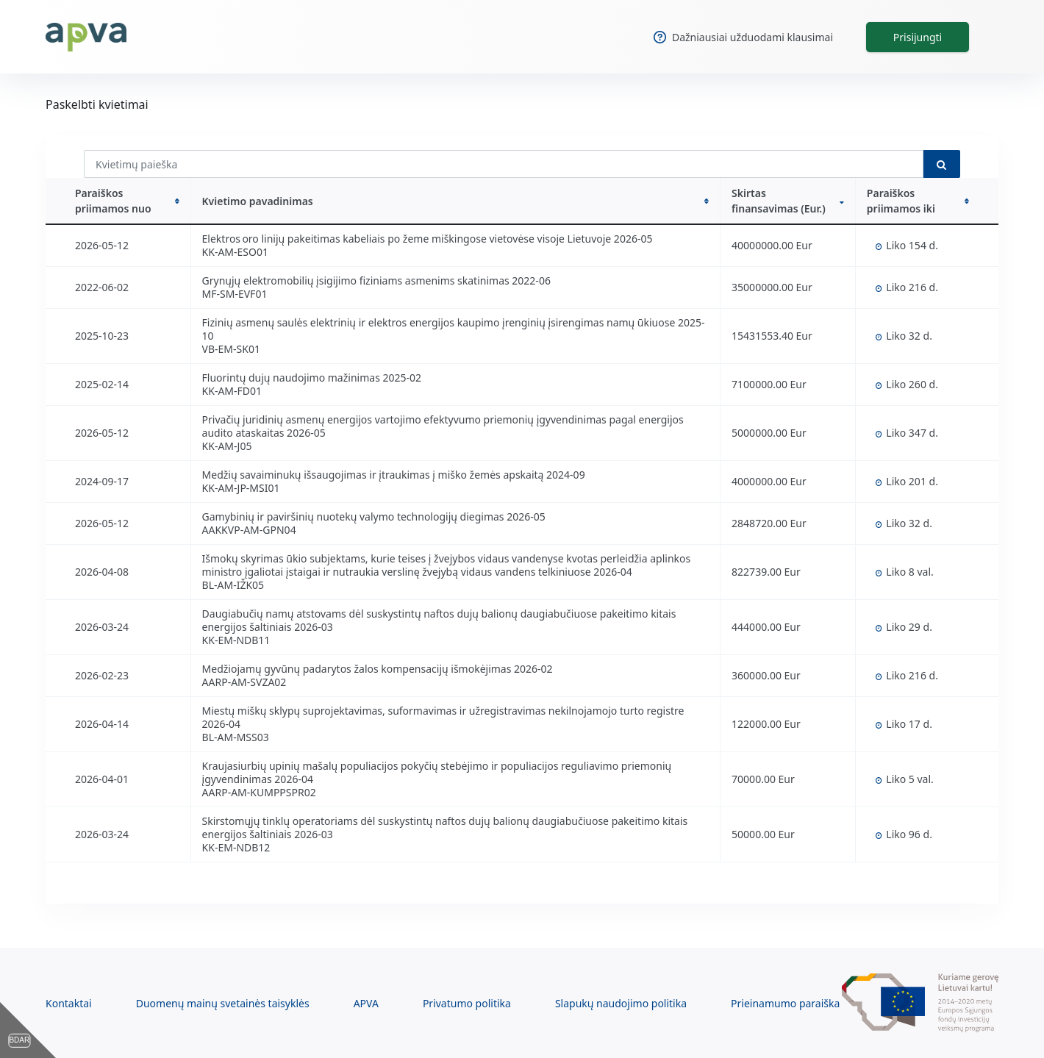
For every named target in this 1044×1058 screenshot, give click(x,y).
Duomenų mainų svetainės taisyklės (223, 1003)
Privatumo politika (467, 1003)
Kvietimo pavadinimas (455, 201)
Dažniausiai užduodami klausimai (743, 37)
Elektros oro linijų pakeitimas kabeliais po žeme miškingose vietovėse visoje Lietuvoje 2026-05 (427, 239)
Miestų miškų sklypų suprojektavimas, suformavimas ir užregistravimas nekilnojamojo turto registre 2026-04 (443, 717)
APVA (366, 1003)
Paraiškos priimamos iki (918, 200)
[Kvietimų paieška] (503, 164)
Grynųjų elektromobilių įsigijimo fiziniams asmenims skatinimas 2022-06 (376, 280)
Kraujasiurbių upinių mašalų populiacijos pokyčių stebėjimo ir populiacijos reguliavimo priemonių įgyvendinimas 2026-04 (437, 772)
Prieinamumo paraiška (785, 1003)
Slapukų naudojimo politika (621, 1003)
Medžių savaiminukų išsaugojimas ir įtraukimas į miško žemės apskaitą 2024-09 (393, 475)
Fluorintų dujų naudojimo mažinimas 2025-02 (311, 378)
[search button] (941, 164)
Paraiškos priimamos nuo (127, 200)
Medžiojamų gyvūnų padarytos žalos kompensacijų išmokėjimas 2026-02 (377, 669)
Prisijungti (917, 37)
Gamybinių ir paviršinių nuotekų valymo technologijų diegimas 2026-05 (374, 516)
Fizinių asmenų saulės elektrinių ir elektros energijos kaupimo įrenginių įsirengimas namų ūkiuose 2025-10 (453, 329)
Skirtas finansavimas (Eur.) (788, 200)
